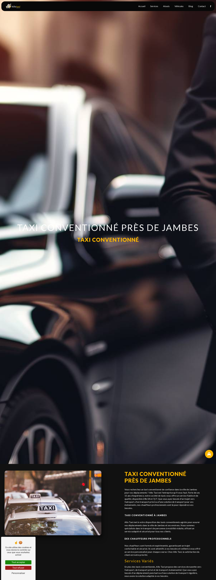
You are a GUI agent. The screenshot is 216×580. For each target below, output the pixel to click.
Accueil (141, 6)
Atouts (165, 6)
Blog (190, 6)
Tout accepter (18, 562)
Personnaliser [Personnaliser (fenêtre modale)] (18, 573)
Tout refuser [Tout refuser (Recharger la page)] (18, 567)
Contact (201, 6)
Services (153, 6)
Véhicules (178, 6)
